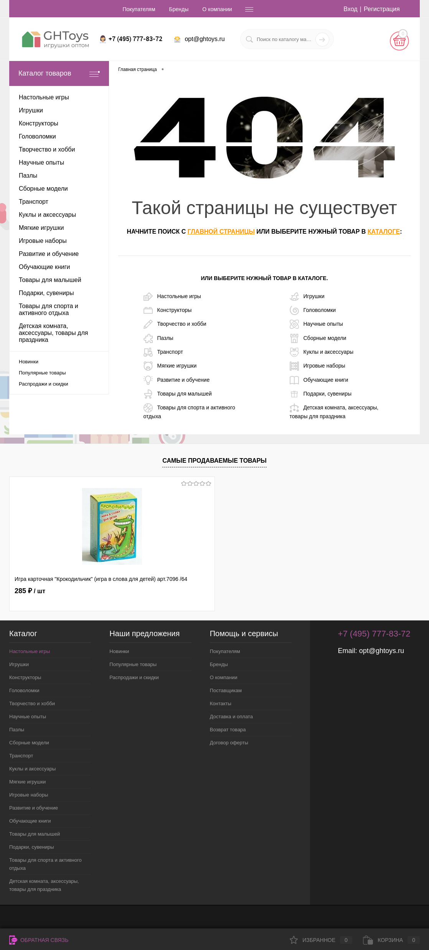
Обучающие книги (319, 380)
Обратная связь (38, 940)
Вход (350, 9)
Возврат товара (228, 729)
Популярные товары (42, 373)
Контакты (220, 703)
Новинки (28, 361)
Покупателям (138, 9)
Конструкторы (168, 310)
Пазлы (158, 338)
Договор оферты (229, 742)
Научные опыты (316, 324)
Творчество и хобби (175, 324)
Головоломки (313, 310)
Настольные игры (172, 296)
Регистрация (382, 9)
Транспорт (163, 352)
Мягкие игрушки (170, 366)
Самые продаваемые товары (214, 460)
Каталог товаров (59, 73)
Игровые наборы (317, 366)
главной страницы (221, 231)
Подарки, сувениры (320, 394)
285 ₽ (30, 591)
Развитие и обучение (177, 380)
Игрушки (307, 296)
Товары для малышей (178, 394)
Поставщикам (226, 690)
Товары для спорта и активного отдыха (189, 411)
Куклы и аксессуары (322, 352)
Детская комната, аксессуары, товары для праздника (334, 411)
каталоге (384, 231)
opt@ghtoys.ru (204, 39)
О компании (217, 9)
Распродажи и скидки (43, 384)
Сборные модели (318, 338)
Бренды (179, 9)
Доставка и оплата (231, 716)
